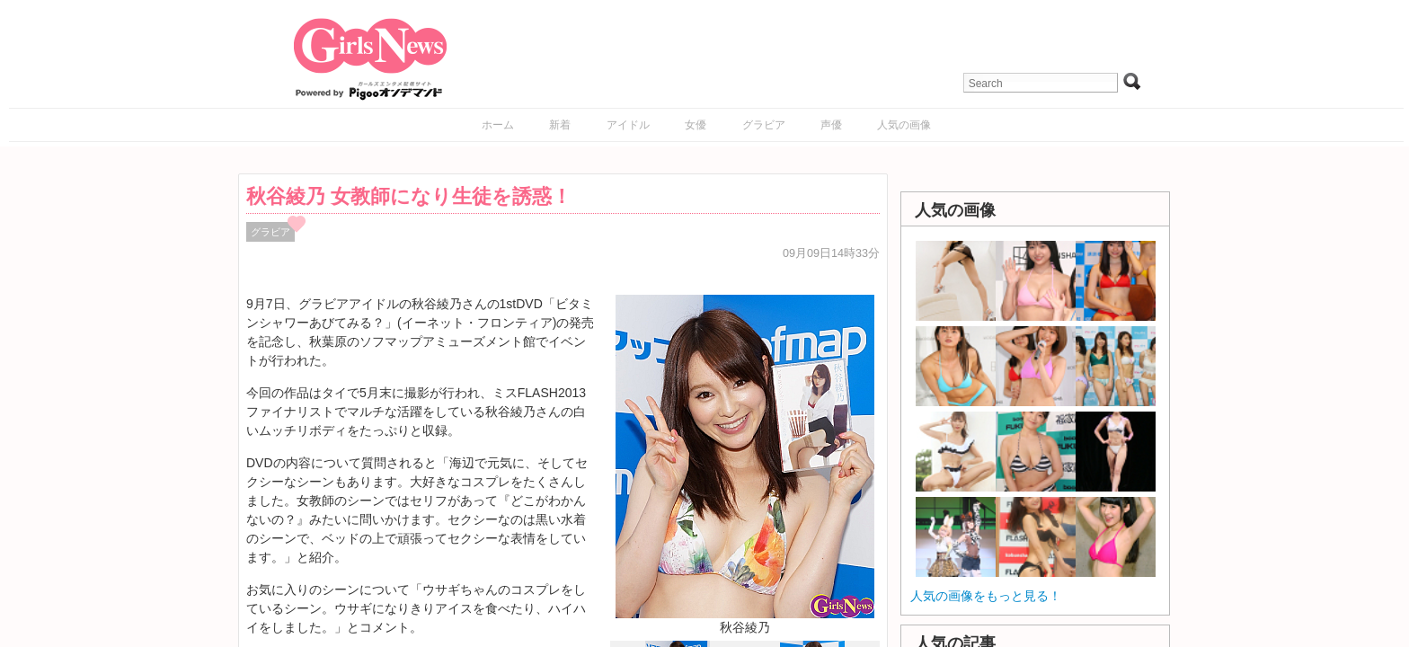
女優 (695, 125)
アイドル (628, 125)
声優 (831, 125)
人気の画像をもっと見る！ (985, 596)
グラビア (763, 125)
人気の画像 (904, 125)
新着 (560, 125)
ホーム (498, 125)
